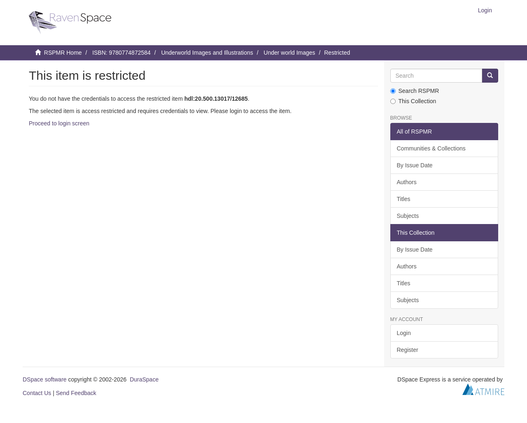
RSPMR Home (63, 52)
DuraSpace (144, 379)
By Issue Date (415, 165)
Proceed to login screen (59, 123)
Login (404, 333)
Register (407, 350)
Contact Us (37, 393)
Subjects (408, 216)
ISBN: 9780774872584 (121, 52)
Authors (407, 182)
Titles (403, 199)
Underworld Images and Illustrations (207, 52)
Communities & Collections (431, 148)
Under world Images (289, 52)
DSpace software (45, 379)
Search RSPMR (414, 91)
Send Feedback (76, 393)
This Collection (413, 101)
